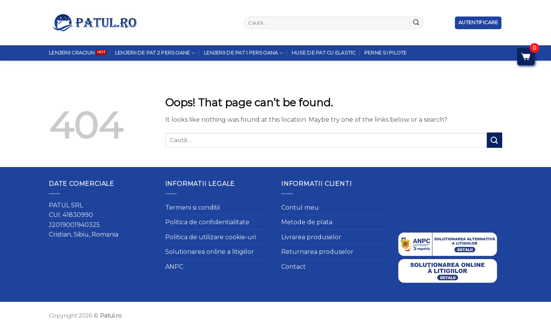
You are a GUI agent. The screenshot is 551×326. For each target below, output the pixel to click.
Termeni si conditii (192, 207)
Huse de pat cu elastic (324, 36)
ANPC (174, 266)
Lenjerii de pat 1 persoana (243, 36)
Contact (293, 266)
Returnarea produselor (317, 251)
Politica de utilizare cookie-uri (210, 237)
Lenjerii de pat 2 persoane (155, 36)
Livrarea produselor (311, 237)
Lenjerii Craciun (72, 36)
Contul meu (300, 207)
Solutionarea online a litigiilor (209, 251)
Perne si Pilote (385, 36)
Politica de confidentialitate (207, 222)
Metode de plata (306, 222)
